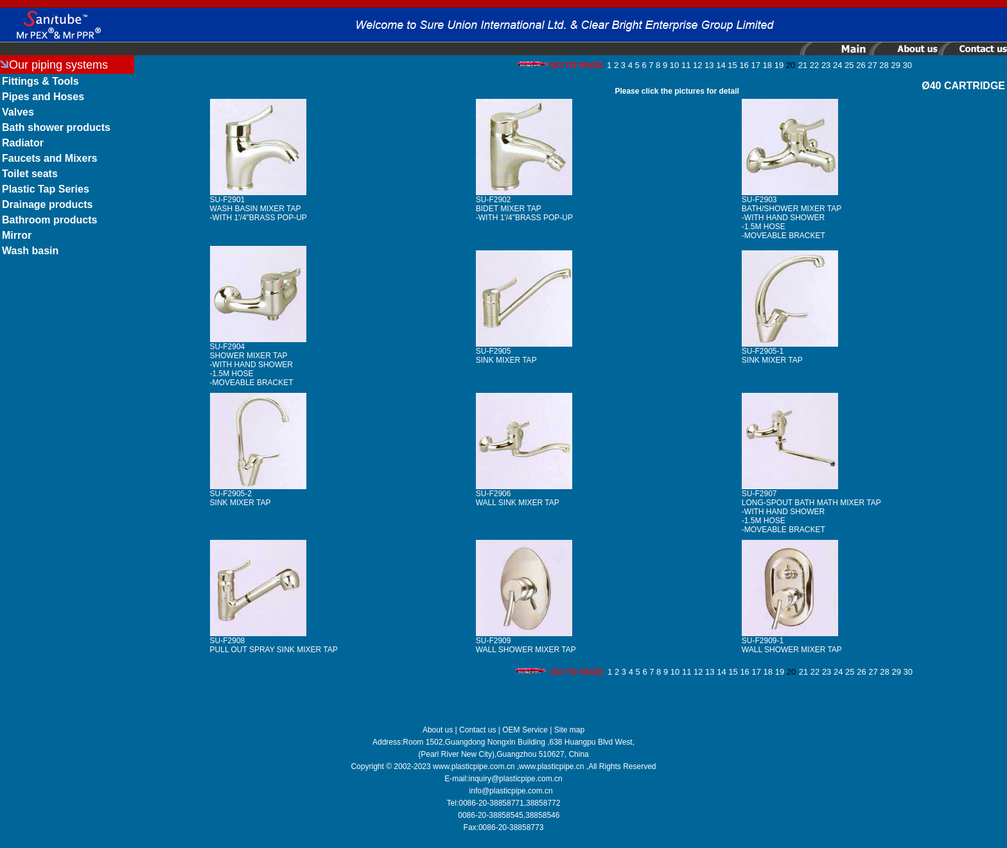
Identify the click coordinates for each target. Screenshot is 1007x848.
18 (767, 65)
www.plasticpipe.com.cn (473, 766)
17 (755, 65)
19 (779, 65)
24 (837, 65)
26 (860, 65)
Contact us (477, 729)
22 (814, 65)
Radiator (23, 142)
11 (685, 65)
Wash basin (30, 250)
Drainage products (47, 204)
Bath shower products (56, 127)
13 (709, 65)
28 (883, 65)
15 (732, 65)
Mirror (16, 235)
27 (872, 65)
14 (720, 65)
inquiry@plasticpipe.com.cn (516, 778)
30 (907, 65)
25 (849, 65)
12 (697, 65)
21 (802, 65)
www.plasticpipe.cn (551, 766)
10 (674, 65)
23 (825, 65)
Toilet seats (30, 173)
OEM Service (525, 729)
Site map (569, 729)
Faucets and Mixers (50, 158)
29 (895, 65)
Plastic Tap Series (45, 189)
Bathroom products (49, 219)
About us (438, 729)
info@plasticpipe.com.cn (511, 790)
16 (743, 65)
